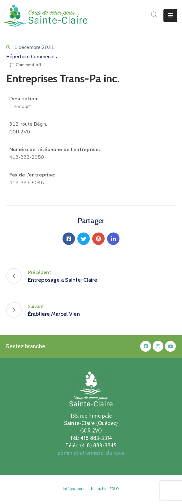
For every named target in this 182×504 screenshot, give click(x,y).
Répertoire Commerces (31, 56)
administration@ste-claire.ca (91, 453)
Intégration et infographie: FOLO (91, 489)
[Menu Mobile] (170, 15)
